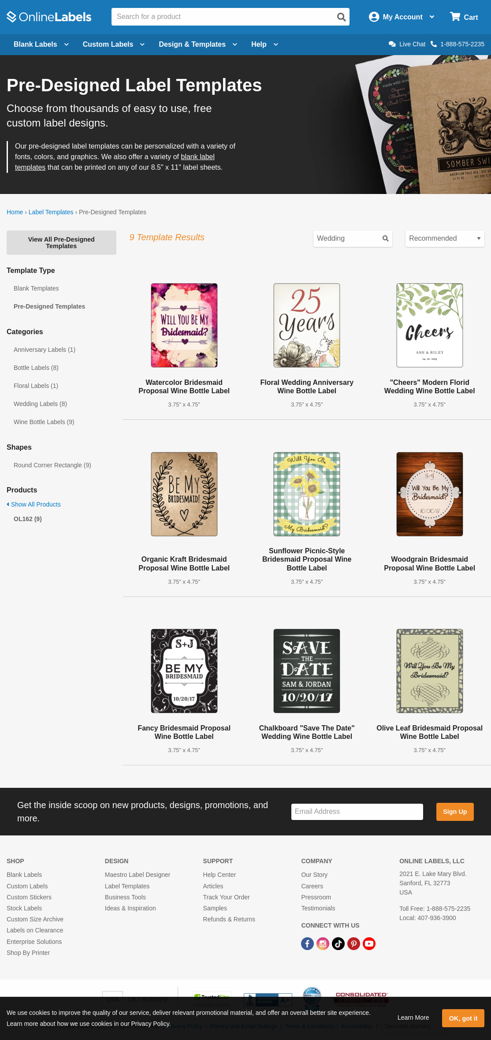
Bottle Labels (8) (36, 367)
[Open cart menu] (463, 17)
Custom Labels (27, 886)
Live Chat (407, 44)
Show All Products (34, 504)
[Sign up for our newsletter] (357, 812)
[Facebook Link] (308, 943)
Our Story (314, 874)
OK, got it (463, 1018)
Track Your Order (226, 897)
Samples (215, 908)
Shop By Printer (28, 952)
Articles (213, 886)
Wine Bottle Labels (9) (44, 421)
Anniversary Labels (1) (44, 349)
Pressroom (316, 897)
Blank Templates (36, 288)
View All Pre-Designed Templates (61, 242)
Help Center (219, 874)
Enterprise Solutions (34, 941)
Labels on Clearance (35, 930)
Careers (312, 886)
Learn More (413, 1017)
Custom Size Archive (35, 919)
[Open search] (342, 17)
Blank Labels (24, 874)
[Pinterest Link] (354, 943)
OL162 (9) (28, 518)
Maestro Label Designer (138, 874)
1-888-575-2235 (457, 44)
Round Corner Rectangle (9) (52, 465)
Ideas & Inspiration (130, 908)
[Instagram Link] (323, 943)
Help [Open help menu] (264, 44)
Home (15, 212)
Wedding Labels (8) (40, 403)
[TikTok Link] (339, 943)
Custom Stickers (29, 897)
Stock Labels (24, 908)
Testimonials (318, 908)
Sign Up (455, 811)
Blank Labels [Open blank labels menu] (41, 44)
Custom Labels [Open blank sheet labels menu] (114, 44)
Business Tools (125, 897)
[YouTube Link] (369, 943)
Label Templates (51, 212)
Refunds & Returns (229, 919)
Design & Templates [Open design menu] (198, 44)
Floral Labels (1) (36, 385)
